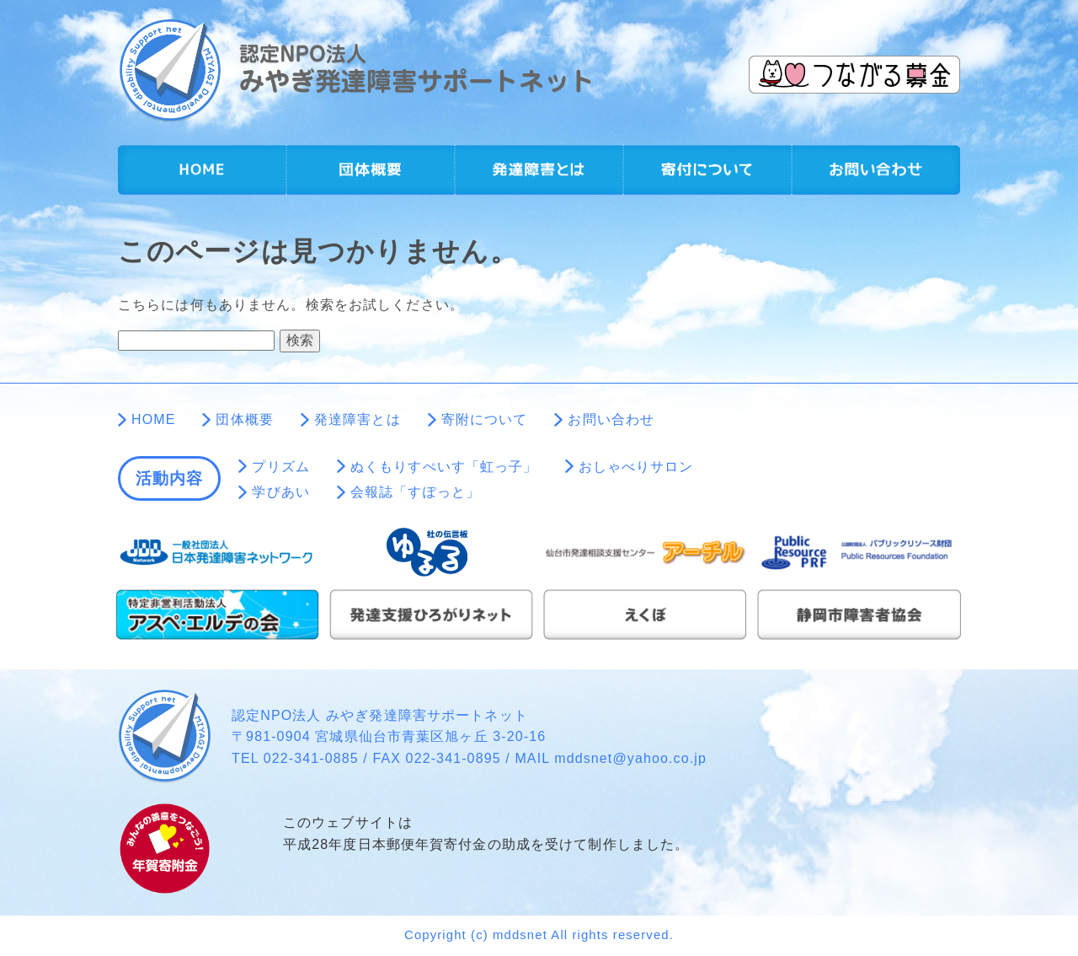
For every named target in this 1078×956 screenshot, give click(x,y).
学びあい (280, 492)
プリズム (280, 466)
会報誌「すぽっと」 (415, 492)
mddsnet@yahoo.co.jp (630, 758)
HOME (202, 170)
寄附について (707, 170)
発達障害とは (539, 170)
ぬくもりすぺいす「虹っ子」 (444, 466)
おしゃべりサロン (636, 466)
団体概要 (370, 170)
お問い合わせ (876, 170)
